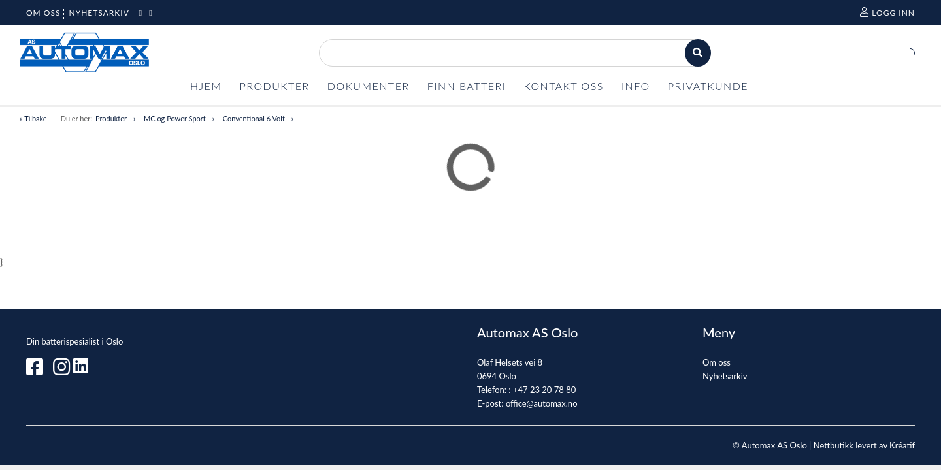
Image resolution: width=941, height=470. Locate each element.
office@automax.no (542, 403)
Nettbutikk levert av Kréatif (864, 445)
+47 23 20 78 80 (544, 389)
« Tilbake (33, 118)
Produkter (111, 118)
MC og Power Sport (175, 118)
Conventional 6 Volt (254, 118)
